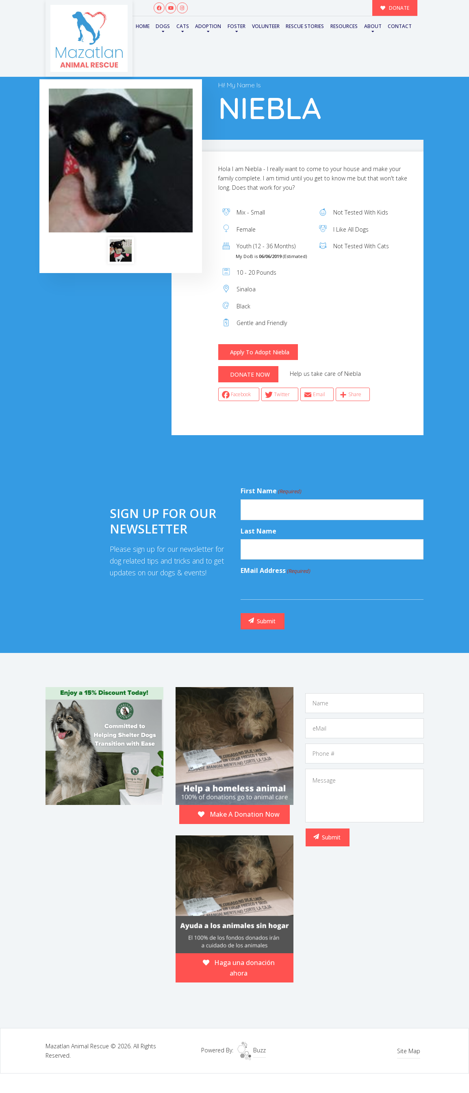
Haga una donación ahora (239, 968)
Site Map (408, 1051)
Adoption (208, 26)
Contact (400, 26)
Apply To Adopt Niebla (259, 352)
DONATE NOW (250, 374)
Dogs (163, 26)
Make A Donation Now (239, 814)
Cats (182, 26)
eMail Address (275, 571)
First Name (271, 491)
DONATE (395, 7)
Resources (344, 26)
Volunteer (266, 26)
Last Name (258, 531)
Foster (236, 26)
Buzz (251, 1050)
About (373, 26)
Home (143, 26)
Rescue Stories (305, 26)
